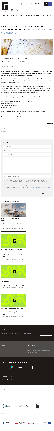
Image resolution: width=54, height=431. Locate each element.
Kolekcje (38, 15)
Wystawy (9, 15)
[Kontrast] (32, 4)
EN (46, 3)
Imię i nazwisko (8, 146)
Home (2, 22)
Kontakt (37, 3)
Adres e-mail (7, 150)
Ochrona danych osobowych (28, 389)
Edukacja (16, 15)
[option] (27, 47)
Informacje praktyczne (27, 15)
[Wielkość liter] (27, 4)
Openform (50, 389)
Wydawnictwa (46, 15)
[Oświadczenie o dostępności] (21, 4)
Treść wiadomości (8, 158)
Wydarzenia (13, 22)
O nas (4, 15)
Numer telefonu (8, 154)
